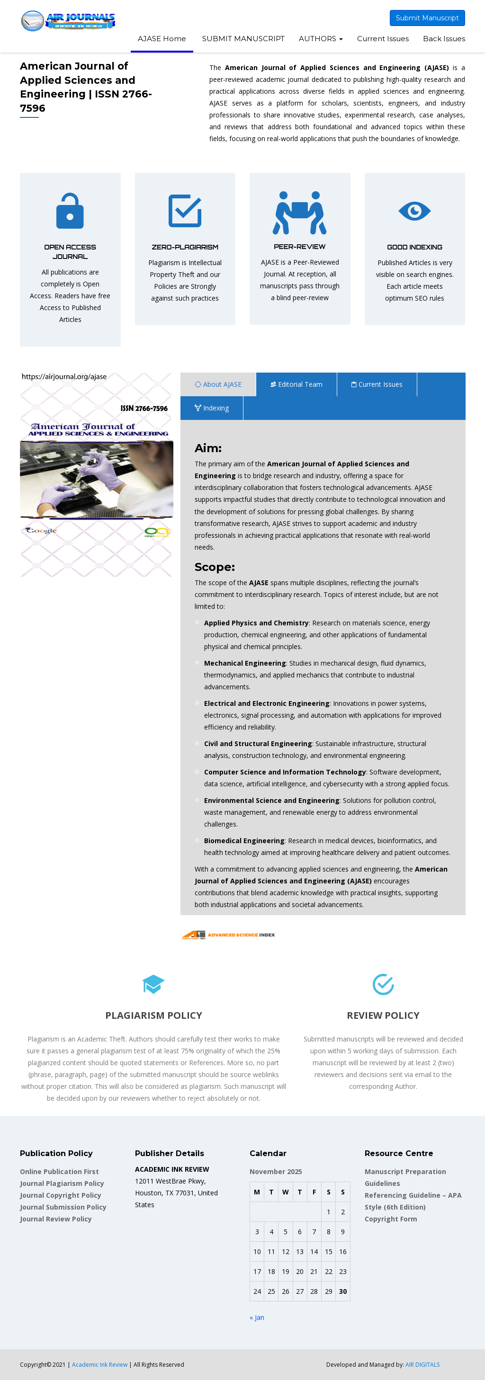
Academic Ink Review (100, 1365)
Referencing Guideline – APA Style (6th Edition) (413, 1201)
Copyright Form (391, 1218)
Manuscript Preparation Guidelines (405, 1177)
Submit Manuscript (427, 18)
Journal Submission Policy (63, 1206)
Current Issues (383, 38)
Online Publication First (59, 1171)
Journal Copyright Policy (60, 1195)
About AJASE (218, 384)
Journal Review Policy (56, 1218)
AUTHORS (321, 38)
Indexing (212, 407)
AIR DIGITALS (422, 1365)
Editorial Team (296, 384)
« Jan (257, 1317)
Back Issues (444, 38)
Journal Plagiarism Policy (62, 1183)
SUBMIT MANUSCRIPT (242, 38)
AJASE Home (162, 38)
